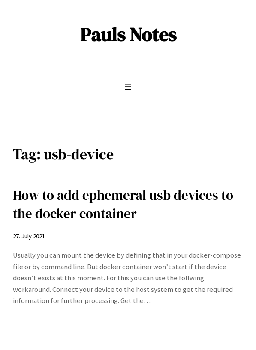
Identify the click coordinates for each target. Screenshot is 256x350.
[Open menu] (128, 87)
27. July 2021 (29, 236)
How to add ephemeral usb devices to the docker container (123, 204)
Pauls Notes (128, 34)
